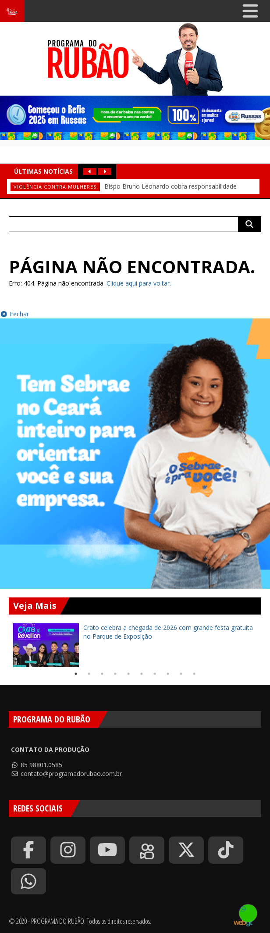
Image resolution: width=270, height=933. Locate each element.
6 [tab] (141, 673)
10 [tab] (194, 673)
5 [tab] (128, 673)
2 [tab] (89, 673)
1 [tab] (75, 673)
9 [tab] (181, 673)
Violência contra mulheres (55, 186)
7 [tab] (154, 673)
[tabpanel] (135, 645)
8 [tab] (167, 673)
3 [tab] (102, 673)
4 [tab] (115, 673)
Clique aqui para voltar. (139, 283)
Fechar (14, 314)
